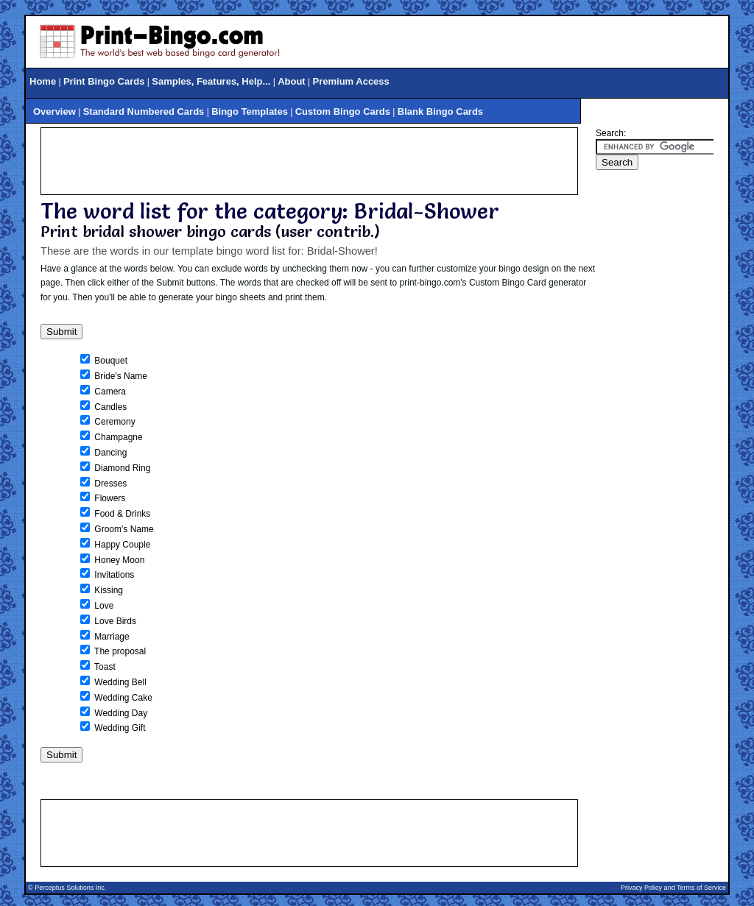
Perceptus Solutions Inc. (70, 887)
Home (42, 81)
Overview (54, 111)
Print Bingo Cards (104, 81)
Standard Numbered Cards (144, 111)
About (292, 81)
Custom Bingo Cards (342, 111)
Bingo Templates (249, 111)
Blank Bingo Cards (440, 111)
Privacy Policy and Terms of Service (673, 887)
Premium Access (351, 81)
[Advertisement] (309, 161)
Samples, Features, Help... (211, 81)
